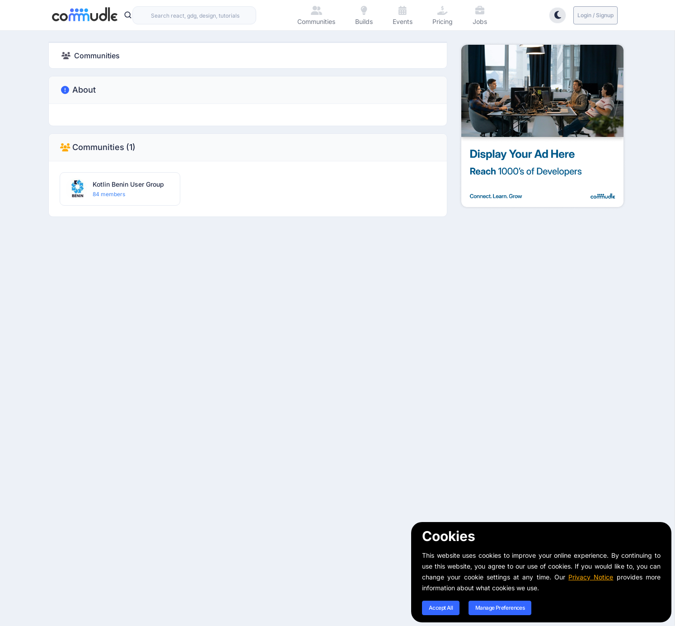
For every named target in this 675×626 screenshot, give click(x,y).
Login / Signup (595, 15)
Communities (98, 147)
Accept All (441, 607)
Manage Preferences (500, 607)
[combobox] (194, 15)
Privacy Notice (590, 577)
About (78, 90)
